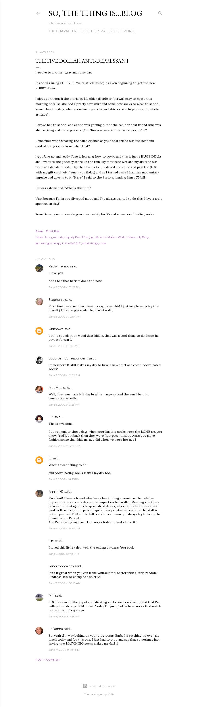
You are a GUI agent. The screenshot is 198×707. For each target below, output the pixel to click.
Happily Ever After (76, 237)
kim (51, 541)
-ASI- (111, 694)
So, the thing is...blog (95, 13)
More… (129, 31)
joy (91, 237)
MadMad (55, 388)
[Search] (160, 12)
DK (51, 417)
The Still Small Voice (101, 31)
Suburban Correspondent (68, 358)
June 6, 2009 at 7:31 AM (64, 553)
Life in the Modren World (109, 237)
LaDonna (56, 629)
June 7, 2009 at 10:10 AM (65, 583)
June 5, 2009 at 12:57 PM (64, 316)
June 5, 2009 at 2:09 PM (64, 375)
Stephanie (56, 300)
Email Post (53, 231)
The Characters (64, 31)
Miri (51, 596)
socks (103, 243)
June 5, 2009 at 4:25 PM (64, 479)
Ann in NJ (56, 492)
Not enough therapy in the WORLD (58, 243)
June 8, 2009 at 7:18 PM (64, 616)
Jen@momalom (61, 566)
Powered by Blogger (99, 686)
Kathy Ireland (59, 266)
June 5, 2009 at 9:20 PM (64, 528)
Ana (47, 237)
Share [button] (39, 231)
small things (90, 243)
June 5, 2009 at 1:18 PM (63, 346)
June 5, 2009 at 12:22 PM (64, 287)
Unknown (56, 329)
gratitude (57, 237)
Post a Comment (48, 659)
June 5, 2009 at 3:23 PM (64, 404)
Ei (50, 458)
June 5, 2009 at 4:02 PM (64, 446)
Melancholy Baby (138, 237)
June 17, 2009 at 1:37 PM (64, 649)
